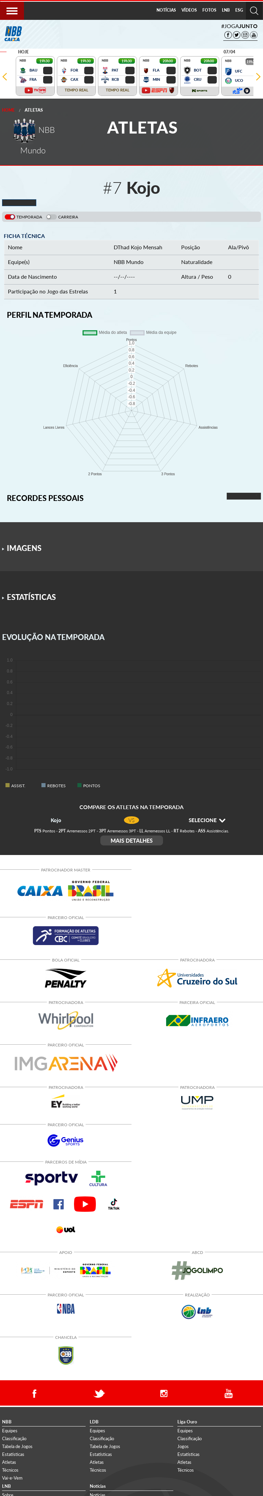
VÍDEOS (189, 10)
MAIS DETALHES (132, 840)
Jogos (183, 1446)
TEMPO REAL (76, 90)
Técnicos (10, 1470)
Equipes (9, 1430)
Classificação (14, 1438)
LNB (226, 10)
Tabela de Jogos (17, 1446)
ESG (239, 10)
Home (8, 110)
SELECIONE (207, 820)
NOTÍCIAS (166, 10)
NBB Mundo (128, 262)
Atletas (34, 110)
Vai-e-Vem (12, 1478)
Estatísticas (13, 1454)
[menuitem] (166, 11)
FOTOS (209, 10)
